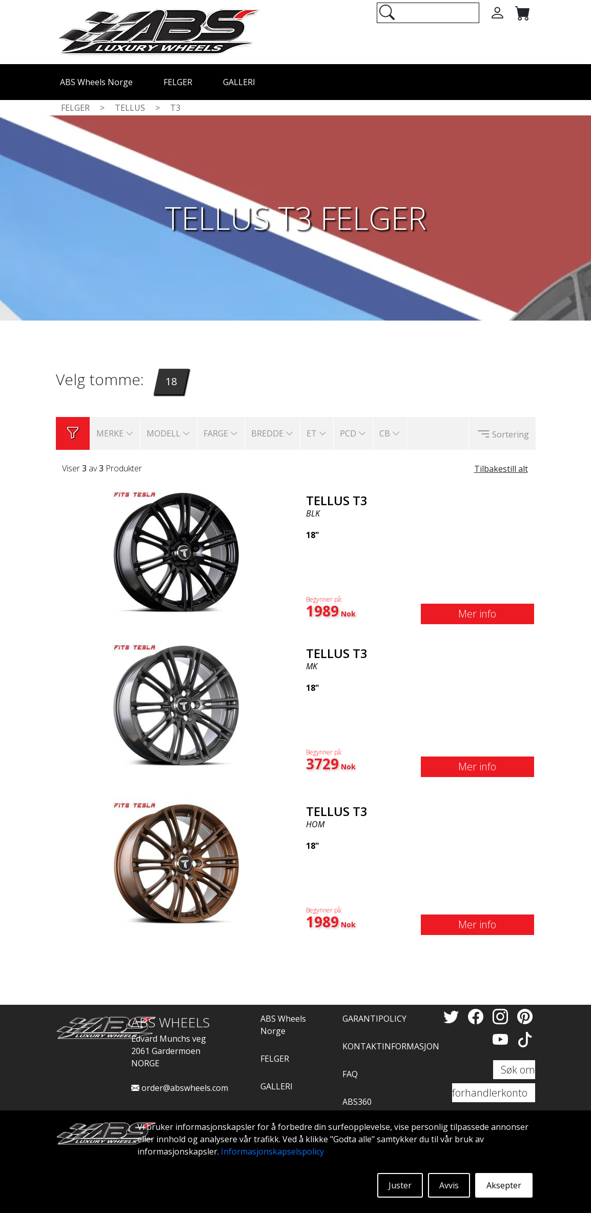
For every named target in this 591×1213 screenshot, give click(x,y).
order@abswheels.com (179, 1087)
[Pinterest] (525, 1016)
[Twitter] (453, 1016)
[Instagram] (502, 1016)
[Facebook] (477, 1016)
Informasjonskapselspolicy (272, 1151)
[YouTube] (502, 1039)
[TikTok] (525, 1039)
